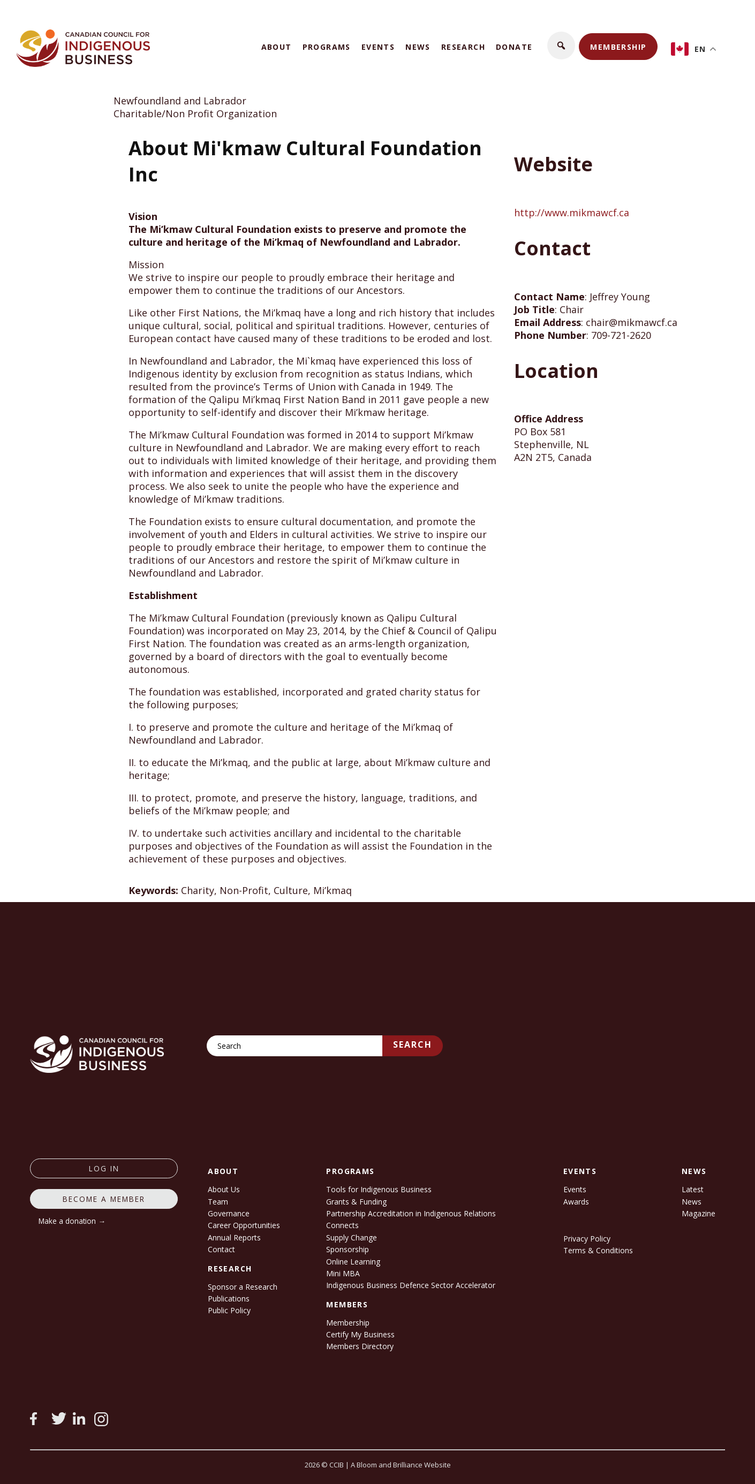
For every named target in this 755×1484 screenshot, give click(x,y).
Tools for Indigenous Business (379, 1189)
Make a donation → (72, 1221)
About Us (224, 1189)
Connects (342, 1225)
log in (104, 1168)
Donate (514, 47)
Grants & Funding (356, 1202)
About (276, 47)
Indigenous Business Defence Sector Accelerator (410, 1285)
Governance (229, 1213)
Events (378, 47)
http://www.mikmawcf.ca (571, 212)
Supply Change (351, 1237)
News (418, 47)
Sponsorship (347, 1249)
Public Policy (229, 1310)
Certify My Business (360, 1334)
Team (218, 1202)
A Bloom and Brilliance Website (401, 1465)
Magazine (698, 1213)
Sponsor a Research (242, 1287)
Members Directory (360, 1346)
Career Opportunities (244, 1225)
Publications (229, 1298)
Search (412, 1044)
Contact (221, 1249)
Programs (327, 47)
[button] (561, 45)
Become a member (104, 1199)
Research (463, 47)
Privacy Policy (586, 1238)
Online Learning (353, 1261)
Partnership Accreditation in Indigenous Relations (411, 1213)
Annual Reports (234, 1237)
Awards (576, 1202)
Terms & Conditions (598, 1250)
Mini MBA (343, 1273)
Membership (618, 47)
